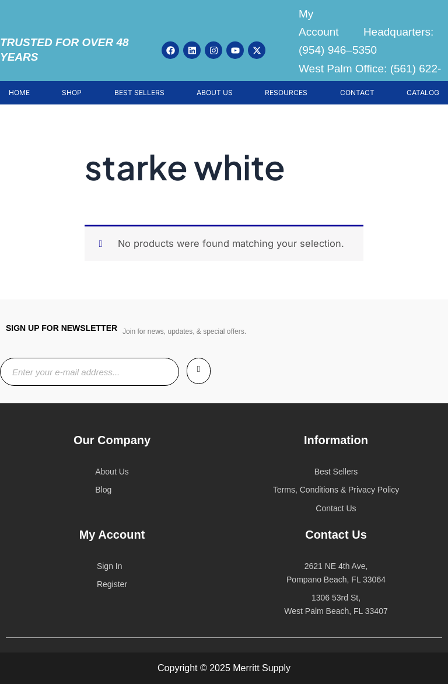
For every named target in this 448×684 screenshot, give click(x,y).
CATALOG (423, 92)
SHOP (72, 92)
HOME (19, 92)
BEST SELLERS (139, 92)
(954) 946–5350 (338, 50)
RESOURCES (286, 92)
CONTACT (357, 92)
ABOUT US (215, 92)
